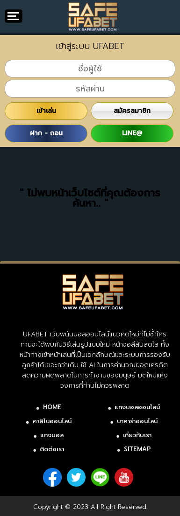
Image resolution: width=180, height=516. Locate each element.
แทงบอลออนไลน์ (137, 407)
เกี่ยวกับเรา (137, 435)
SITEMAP (137, 449)
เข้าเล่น (46, 111)
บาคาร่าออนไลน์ (137, 421)
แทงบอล (52, 435)
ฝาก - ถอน (46, 133)
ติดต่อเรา (52, 449)
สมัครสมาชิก (132, 111)
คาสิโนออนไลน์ (52, 421)
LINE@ (132, 133)
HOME (52, 407)
